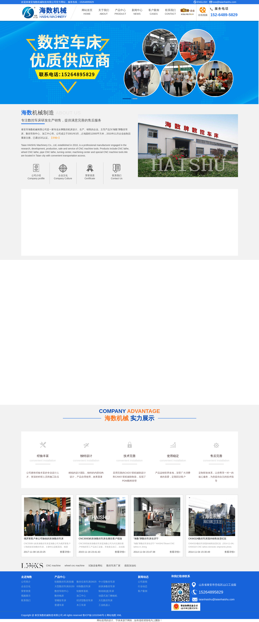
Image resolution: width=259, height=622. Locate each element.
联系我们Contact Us (116, 177)
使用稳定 (173, 456)
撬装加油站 (130, 565)
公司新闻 (142, 581)
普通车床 (59, 605)
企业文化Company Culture (63, 177)
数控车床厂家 (113, 565)
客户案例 (142, 591)
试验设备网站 (95, 565)
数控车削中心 (62, 591)
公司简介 (26, 581)
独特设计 (86, 456)
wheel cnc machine (75, 565)
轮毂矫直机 (82, 591)
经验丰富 (43, 456)
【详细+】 (55, 137)
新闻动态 (143, 577)
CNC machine (53, 565)
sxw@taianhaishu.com (224, 2)
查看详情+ (65, 552)
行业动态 (142, 586)
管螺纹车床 (60, 600)
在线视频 (203, 15)
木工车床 (81, 605)
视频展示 (26, 595)
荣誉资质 (26, 591)
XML (119, 615)
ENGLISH (202, 2)
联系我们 (26, 600)
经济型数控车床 (85, 600)
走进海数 (26, 577)
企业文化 (26, 586)
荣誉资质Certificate (90, 177)
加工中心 (81, 595)
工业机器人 (104, 605)
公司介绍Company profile (36, 177)
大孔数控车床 (106, 600)
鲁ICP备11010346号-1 (94, 615)
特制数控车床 (84, 586)
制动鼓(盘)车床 (106, 591)
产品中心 (60, 577)
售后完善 (216, 456)
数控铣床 (59, 595)
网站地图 (111, 615)
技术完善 (130, 456)
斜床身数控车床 (107, 586)
